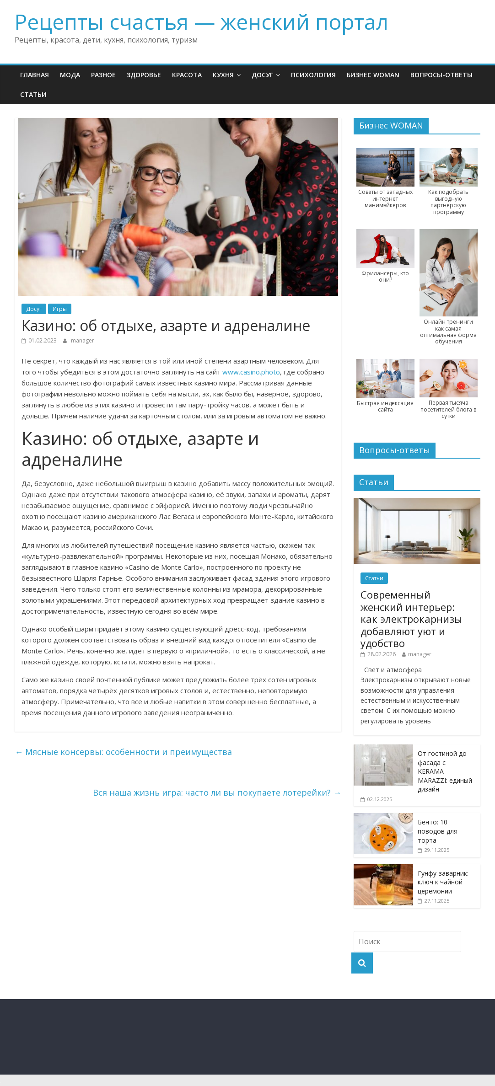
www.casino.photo (251, 371)
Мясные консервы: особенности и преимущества (123, 751)
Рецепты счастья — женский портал (201, 21)
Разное (103, 74)
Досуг (262, 74)
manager (82, 340)
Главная (34, 74)
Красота (187, 74)
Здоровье (144, 74)
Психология (313, 74)
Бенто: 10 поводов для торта (437, 831)
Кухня (223, 74)
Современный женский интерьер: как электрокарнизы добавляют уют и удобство (411, 619)
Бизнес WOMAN (373, 74)
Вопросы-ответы (441, 74)
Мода (70, 74)
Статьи (33, 94)
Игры (60, 309)
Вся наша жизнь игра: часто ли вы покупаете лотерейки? (217, 792)
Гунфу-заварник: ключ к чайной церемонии (443, 882)
